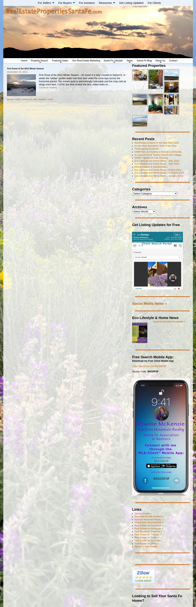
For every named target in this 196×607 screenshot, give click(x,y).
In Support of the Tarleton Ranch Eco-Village (158, 155)
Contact (173, 60)
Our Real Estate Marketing (86, 60)
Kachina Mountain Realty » (149, 519)
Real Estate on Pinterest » (148, 531)
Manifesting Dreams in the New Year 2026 (157, 142)
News (130, 60)
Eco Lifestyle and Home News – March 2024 (158, 170)
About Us (160, 60)
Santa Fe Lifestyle (113, 60)
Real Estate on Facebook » (149, 525)
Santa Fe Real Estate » (147, 546)
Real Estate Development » (149, 522)
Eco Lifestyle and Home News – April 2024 (157, 163)
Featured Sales (60, 60)
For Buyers (64, 2)
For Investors (87, 2)
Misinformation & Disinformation (151, 167)
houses (42, 99)
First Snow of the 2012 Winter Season (25, 68)
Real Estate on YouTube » (148, 540)
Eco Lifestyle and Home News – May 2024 (157, 161)
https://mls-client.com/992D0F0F (149, 366)
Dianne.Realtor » (143, 513)
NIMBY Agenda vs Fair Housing (151, 158)
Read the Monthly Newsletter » (169, 321)
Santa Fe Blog (144, 60)
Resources (105, 2)
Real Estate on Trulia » (147, 537)
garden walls (13, 99)
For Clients (154, 2)
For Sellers (44, 2)
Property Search (39, 60)
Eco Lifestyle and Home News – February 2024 (159, 173)
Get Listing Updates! (131, 2)
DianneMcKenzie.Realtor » (149, 516)
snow (50, 99)
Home (24, 60)
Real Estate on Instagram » (149, 528)
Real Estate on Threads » (148, 534)
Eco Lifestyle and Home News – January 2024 (159, 176)
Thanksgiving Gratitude (147, 148)
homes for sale (29, 99)
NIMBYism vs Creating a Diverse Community (158, 152)
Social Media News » (149, 303)
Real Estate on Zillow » (147, 543)
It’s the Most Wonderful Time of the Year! (156, 146)
